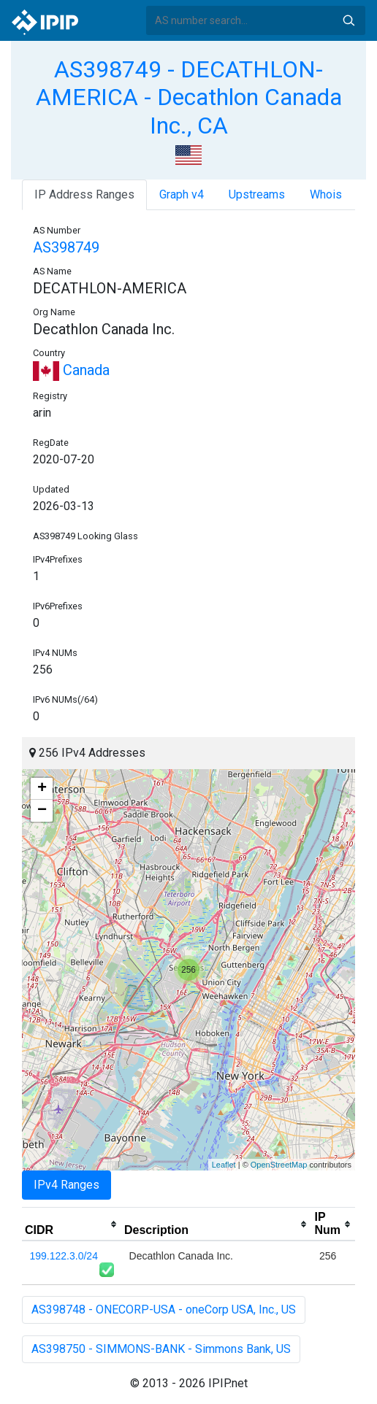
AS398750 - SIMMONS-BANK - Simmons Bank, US (161, 1349)
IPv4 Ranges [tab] (66, 1185)
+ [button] (42, 789)
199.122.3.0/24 (64, 1256)
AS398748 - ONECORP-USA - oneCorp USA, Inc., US (163, 1309)
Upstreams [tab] (257, 194)
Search (348, 20)
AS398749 (66, 247)
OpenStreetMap (279, 1164)
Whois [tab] (326, 194)
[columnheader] (71, 1224)
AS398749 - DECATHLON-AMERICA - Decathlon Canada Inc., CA (189, 97)
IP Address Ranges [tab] (84, 194)
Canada (71, 370)
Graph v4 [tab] (181, 194)
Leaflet (224, 1164)
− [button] (42, 811)
